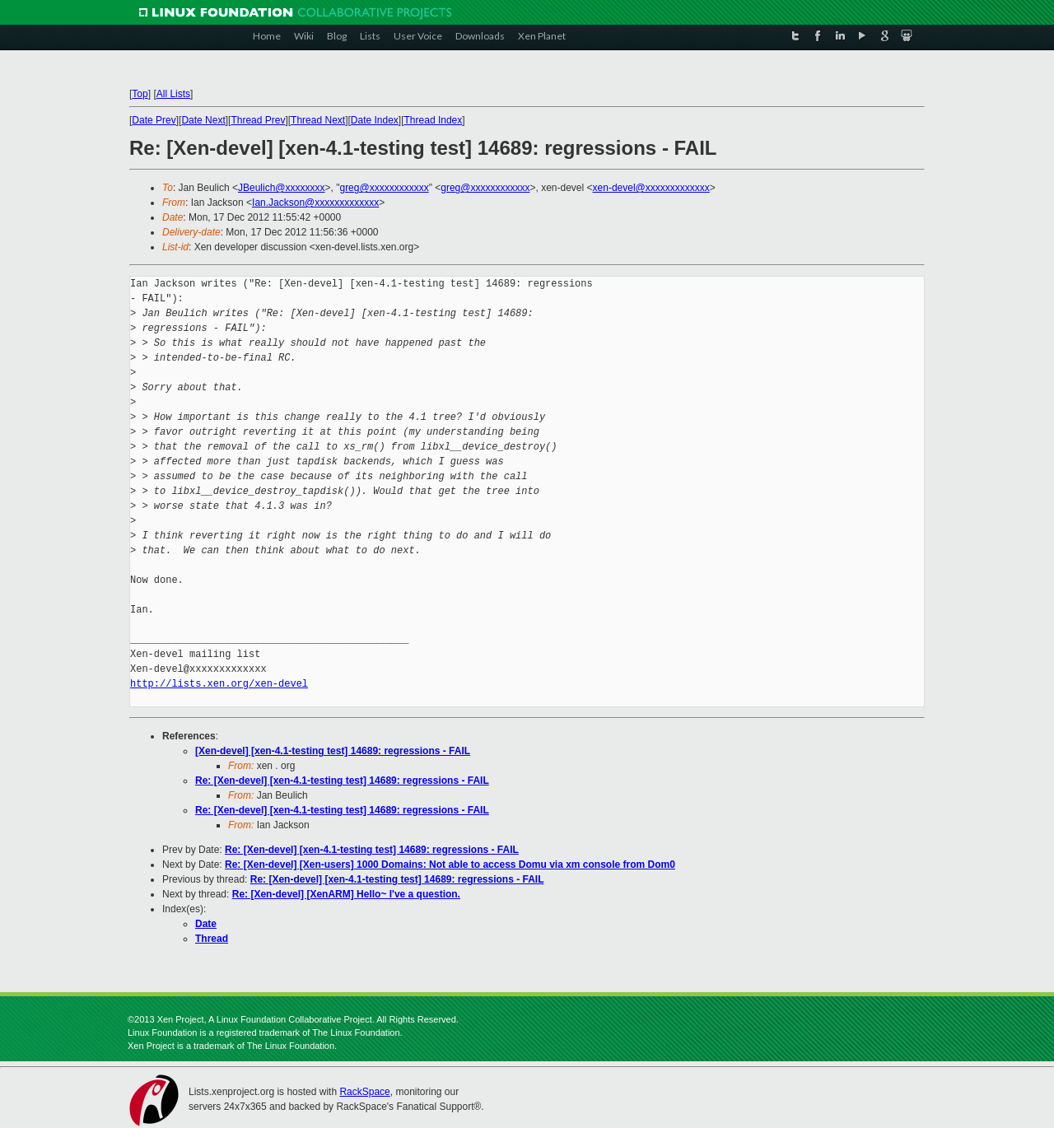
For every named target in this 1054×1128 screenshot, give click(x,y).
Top (139, 94)
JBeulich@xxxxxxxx (281, 187)
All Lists (173, 94)
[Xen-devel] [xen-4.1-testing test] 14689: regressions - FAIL (332, 751)
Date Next (203, 120)
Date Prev (153, 120)
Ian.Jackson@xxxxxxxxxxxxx (315, 202)
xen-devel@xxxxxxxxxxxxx (651, 187)
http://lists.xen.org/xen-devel (219, 684)
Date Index (375, 120)
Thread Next (318, 120)
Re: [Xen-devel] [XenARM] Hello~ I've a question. (346, 894)
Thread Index (433, 120)
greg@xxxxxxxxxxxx (383, 187)
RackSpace (364, 1092)
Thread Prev (258, 120)
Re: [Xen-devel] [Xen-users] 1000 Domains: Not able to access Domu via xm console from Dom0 (450, 864)
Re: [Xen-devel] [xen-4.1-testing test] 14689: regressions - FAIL (342, 780)
